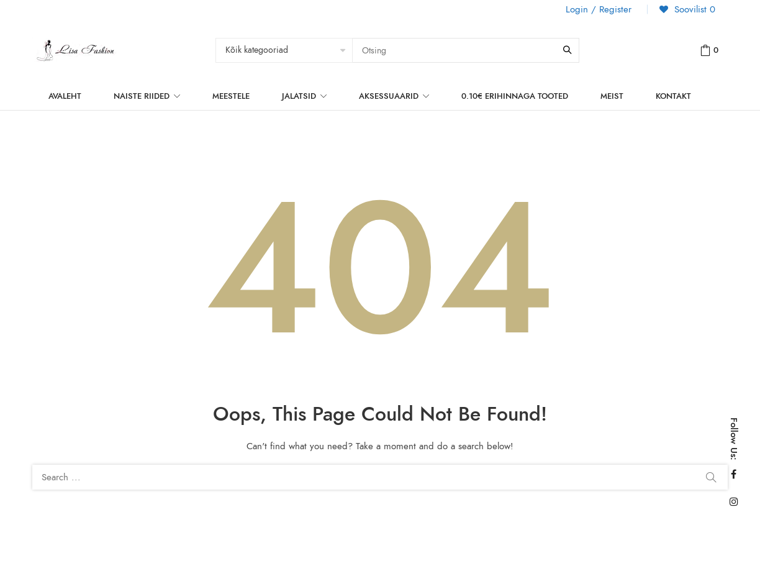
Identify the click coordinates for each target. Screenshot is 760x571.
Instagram (734, 501)
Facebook (733, 474)
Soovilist (693, 9)
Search (710, 477)
